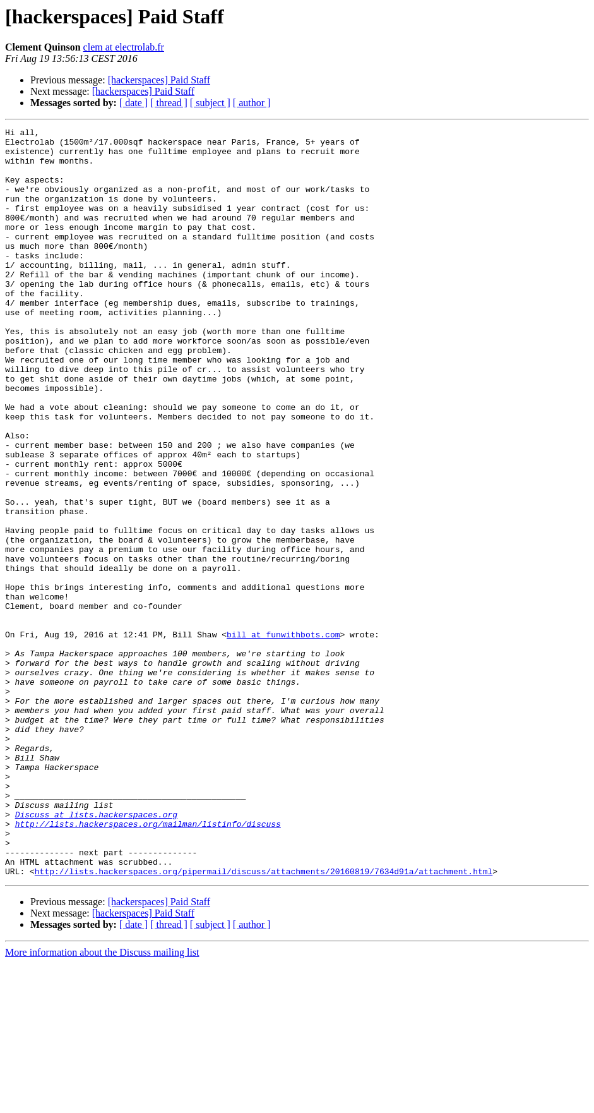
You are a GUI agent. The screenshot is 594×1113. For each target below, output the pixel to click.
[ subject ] (210, 102)
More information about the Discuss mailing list (102, 1102)
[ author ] (252, 102)
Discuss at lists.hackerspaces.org (96, 952)
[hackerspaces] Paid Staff (159, 80)
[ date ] (133, 102)
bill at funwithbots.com (283, 736)
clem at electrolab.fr (123, 47)
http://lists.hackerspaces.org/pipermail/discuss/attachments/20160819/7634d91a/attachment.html (263, 1020)
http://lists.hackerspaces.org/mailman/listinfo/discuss (148, 964)
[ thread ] (168, 102)
